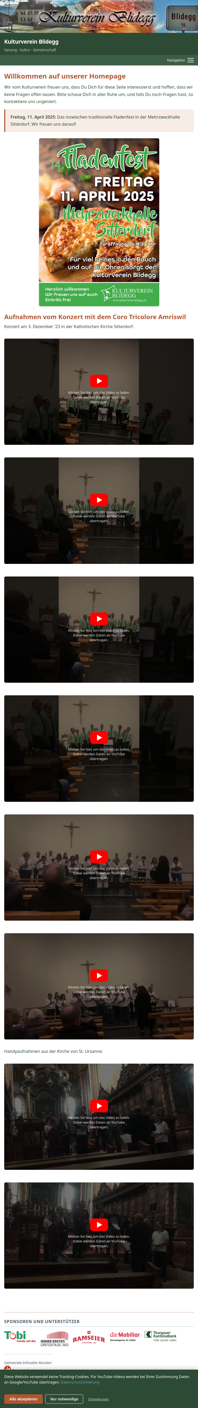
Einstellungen (99, 1399)
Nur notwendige (64, 1399)
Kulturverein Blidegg (31, 41)
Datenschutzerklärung (80, 1382)
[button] (99, 392)
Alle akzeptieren (23, 1399)
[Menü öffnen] (180, 60)
